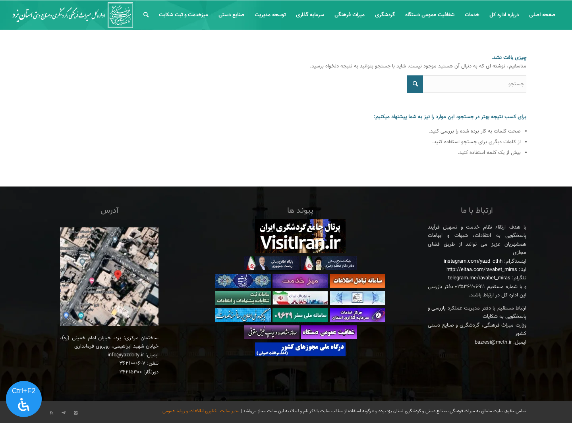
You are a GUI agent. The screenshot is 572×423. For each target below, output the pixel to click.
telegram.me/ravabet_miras (479, 278)
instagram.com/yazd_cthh (473, 261)
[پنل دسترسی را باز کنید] (24, 399)
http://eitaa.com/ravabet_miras (481, 270)
